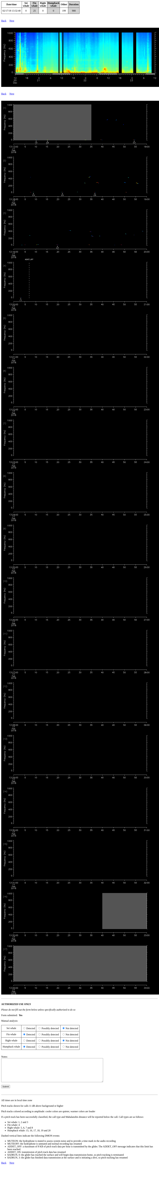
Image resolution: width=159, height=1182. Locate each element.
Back (3, 20)
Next (11, 20)
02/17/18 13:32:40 (11, 10)
